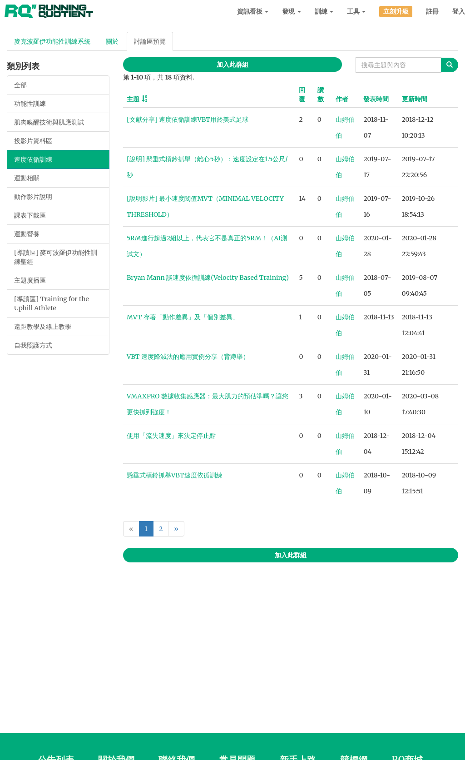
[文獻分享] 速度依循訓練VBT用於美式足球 (187, 119)
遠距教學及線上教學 (42, 327)
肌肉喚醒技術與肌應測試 (49, 122)
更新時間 (414, 99)
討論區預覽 (150, 41)
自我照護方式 (33, 345)
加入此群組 (232, 64)
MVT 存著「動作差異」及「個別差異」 (183, 317)
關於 (112, 41)
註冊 (432, 11)
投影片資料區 (33, 141)
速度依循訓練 (33, 159)
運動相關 (27, 178)
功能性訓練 (30, 103)
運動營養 (27, 234)
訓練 (324, 11)
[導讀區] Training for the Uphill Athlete (51, 303)
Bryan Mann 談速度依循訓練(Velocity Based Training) (208, 277)
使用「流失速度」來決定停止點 (171, 436)
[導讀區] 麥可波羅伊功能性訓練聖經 (55, 257)
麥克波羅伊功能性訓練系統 (52, 41)
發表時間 (376, 99)
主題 (133, 99)
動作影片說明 (33, 197)
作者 (342, 99)
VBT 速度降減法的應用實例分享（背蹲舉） (188, 357)
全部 (20, 85)
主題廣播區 (30, 280)
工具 (356, 11)
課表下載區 (30, 215)
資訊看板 (252, 11)
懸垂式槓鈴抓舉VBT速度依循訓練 (175, 475)
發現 (291, 11)
